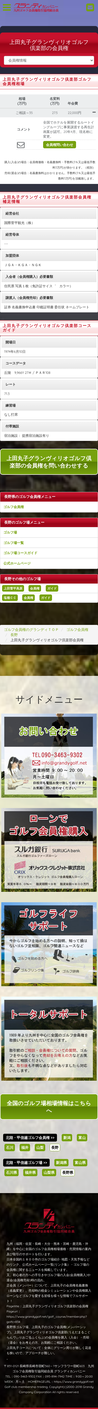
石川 (9, 1147)
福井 (24, 1147)
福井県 (30, 1172)
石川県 (11, 1172)
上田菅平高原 (13, 588)
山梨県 (49, 1172)
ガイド (52, 588)
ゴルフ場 (10, 532)
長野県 (67, 1172)
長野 (55, 1147)
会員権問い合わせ (59, 145)
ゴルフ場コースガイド (20, 553)
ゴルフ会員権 (13, 507)
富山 (82, 1137)
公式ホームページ (17, 563)
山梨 (40, 1147)
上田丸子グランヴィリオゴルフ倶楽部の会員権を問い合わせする (49, 462)
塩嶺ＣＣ (10, 598)
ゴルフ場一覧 (13, 543)
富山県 (80, 1162)
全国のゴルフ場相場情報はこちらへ (49, 1107)
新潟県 (61, 1162)
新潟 (67, 1137)
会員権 (34, 588)
